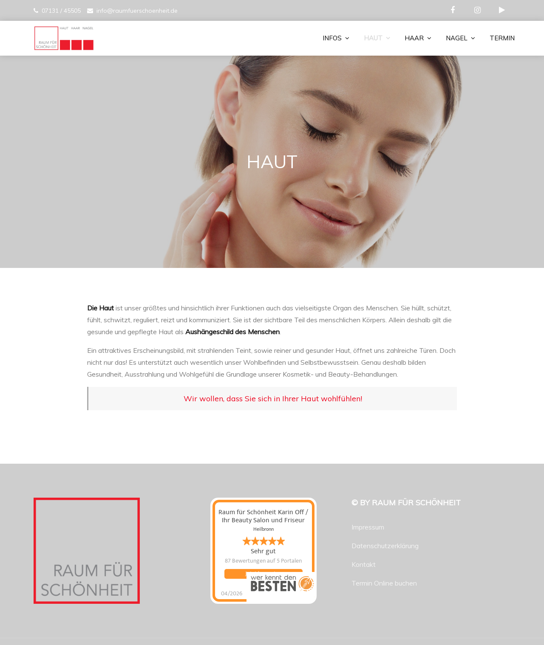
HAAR (414, 38)
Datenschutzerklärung (385, 545)
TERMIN (502, 38)
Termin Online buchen (384, 583)
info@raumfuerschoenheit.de (137, 10)
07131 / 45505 (61, 10)
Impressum (367, 527)
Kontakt (363, 564)
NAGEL (457, 38)
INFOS (332, 38)
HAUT (373, 38)
